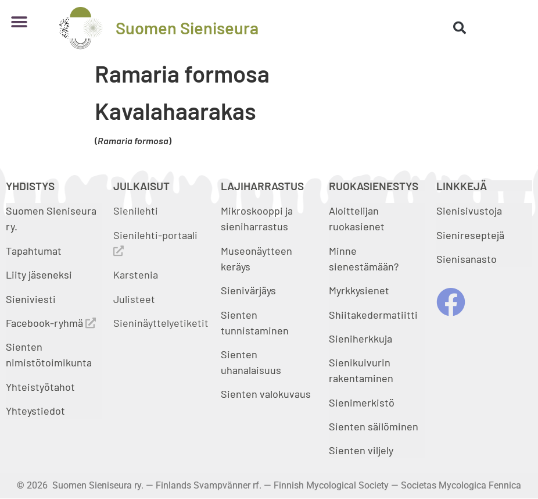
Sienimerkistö (361, 402)
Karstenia (135, 274)
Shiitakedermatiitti (373, 314)
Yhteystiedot (35, 410)
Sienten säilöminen (373, 426)
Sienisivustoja (469, 210)
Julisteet (134, 299)
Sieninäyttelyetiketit (161, 322)
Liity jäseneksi (39, 274)
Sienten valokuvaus (266, 393)
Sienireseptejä (470, 235)
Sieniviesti (32, 299)
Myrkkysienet (359, 290)
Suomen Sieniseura (187, 27)
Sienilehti (135, 210)
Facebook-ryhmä (51, 322)
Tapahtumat (34, 250)
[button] (19, 22)
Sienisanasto (466, 258)
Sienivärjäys (248, 290)
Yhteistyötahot (40, 386)
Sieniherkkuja (360, 338)
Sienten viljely (361, 450)
